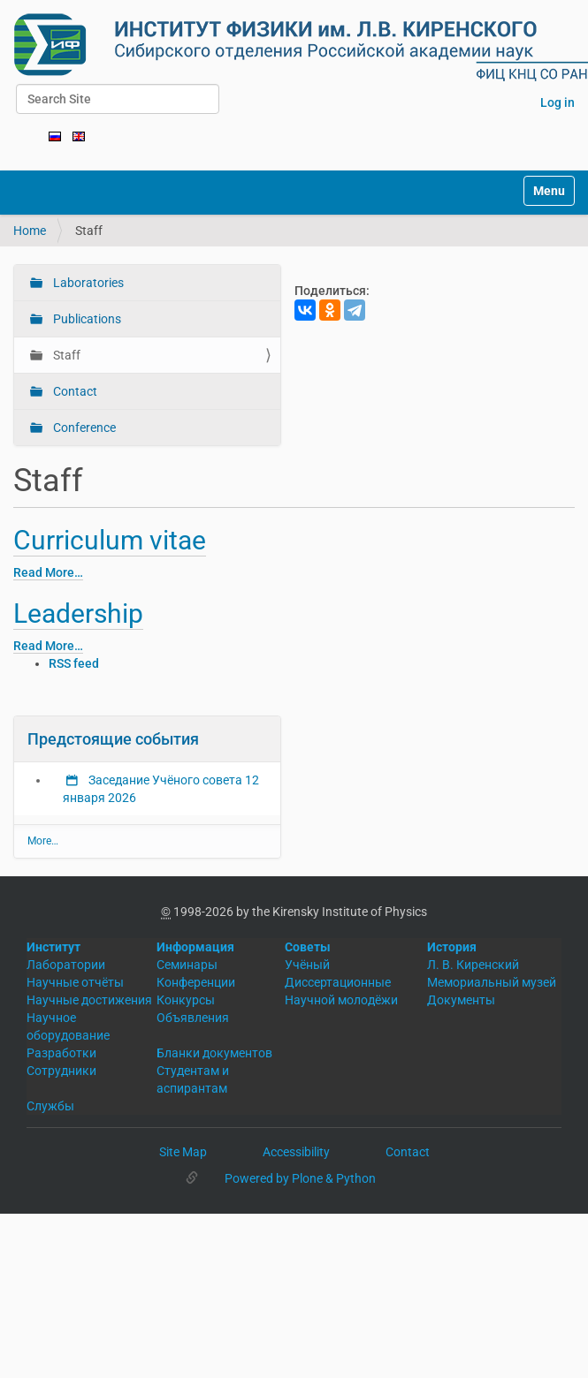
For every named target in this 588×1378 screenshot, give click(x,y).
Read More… (48, 572)
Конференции (196, 982)
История (452, 947)
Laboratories (87, 283)
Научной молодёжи (341, 1000)
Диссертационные (338, 982)
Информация (195, 947)
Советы (308, 947)
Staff (65, 355)
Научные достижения (89, 1000)
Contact (73, 391)
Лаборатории (66, 965)
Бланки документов (214, 1053)
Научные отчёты (75, 982)
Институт (53, 947)
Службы (50, 1106)
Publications (85, 319)
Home (29, 230)
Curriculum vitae (109, 540)
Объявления (193, 1018)
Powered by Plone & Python (300, 1178)
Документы (461, 1000)
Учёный (307, 965)
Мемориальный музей (491, 982)
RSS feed (74, 663)
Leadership (78, 613)
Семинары (187, 965)
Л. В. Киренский (473, 965)
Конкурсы (186, 1000)
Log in (557, 102)
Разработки (61, 1053)
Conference (83, 427)
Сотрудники (61, 1071)
